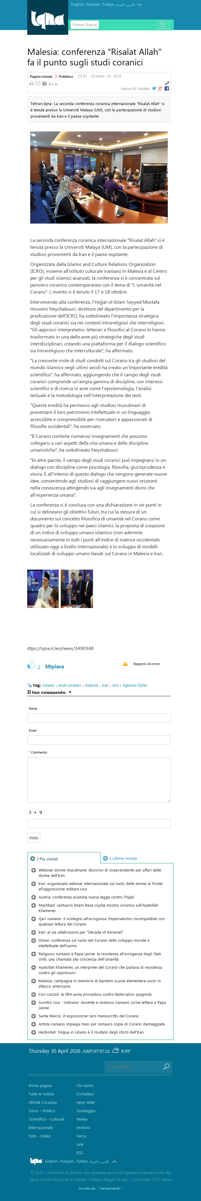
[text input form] (99, 718)
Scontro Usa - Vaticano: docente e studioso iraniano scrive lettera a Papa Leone (102, 1005)
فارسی (131, 4)
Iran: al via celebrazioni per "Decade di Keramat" (81, 932)
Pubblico (66, 76)
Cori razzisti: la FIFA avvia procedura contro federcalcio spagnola (95, 994)
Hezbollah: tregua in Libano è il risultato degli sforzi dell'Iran (91, 1031)
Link (80, 1144)
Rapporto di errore (146, 664)
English (77, 4)
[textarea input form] (99, 779)
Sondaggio (86, 1110)
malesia (91, 685)
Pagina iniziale (41, 76)
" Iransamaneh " (110, 1188)
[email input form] (99, 740)
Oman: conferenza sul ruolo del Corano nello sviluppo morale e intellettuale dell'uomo (94, 943)
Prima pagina (40, 1085)
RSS (80, 1152)
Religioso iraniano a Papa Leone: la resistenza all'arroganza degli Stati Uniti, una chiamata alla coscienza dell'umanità (100, 956)
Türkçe (108, 4)
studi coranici (69, 685)
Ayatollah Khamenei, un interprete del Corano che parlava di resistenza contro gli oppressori (100, 970)
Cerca (81, 1135)
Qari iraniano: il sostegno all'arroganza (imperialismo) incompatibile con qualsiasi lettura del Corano (102, 921)
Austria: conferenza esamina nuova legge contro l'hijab (86, 896)
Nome (33, 708)
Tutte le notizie (41, 1093)
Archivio (83, 1127)
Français (93, 4)
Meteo (82, 1118)
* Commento (38, 752)
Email (33, 730)
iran (105, 685)
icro (115, 685)
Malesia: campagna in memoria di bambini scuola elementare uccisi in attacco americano (100, 983)
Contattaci (85, 1093)
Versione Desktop (84, 24)
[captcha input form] (99, 823)
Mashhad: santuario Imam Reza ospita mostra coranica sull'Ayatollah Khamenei (98, 907)
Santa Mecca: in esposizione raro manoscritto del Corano (89, 1015)
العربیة (120, 4)
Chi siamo (85, 1085)
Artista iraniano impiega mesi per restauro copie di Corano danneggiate (102, 1023)
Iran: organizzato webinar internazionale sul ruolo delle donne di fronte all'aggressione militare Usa (101, 886)
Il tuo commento (46, 692)
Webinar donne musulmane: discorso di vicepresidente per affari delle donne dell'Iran (100, 872)
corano (48, 685)
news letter (86, 1102)
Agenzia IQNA (135, 685)
